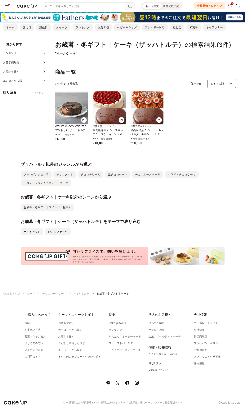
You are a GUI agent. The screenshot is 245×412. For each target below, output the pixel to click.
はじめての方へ (33, 343)
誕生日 (43, 27)
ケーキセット (32, 231)
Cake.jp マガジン (158, 369)
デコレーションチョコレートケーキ (46, 182)
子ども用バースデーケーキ (125, 349)
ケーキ (31, 293)
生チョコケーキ (117, 174)
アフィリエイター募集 (207, 356)
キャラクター (214, 27)
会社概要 (199, 329)
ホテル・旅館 (157, 329)
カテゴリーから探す (70, 329)
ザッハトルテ (82, 293)
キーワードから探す (70, 349)
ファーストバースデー (122, 343)
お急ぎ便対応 (66, 323)
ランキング (83, 27)
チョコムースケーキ (147, 174)
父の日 (27, 27)
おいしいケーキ (58, 231)
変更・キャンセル (35, 336)
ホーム (10, 27)
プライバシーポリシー (207, 343)
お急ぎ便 (103, 27)
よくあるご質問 (33, 349)
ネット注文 (152, 6)
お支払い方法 (32, 329)
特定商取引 (200, 336)
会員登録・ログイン (209, 5)
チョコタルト (64, 174)
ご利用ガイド (32, 356)
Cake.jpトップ (11, 293)
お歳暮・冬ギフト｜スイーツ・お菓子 (47, 207)
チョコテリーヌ (90, 174)
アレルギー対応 (155, 27)
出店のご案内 (157, 323)
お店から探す (66, 336)
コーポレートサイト (206, 323)
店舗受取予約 (171, 6)
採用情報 (199, 363)
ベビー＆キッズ (127, 27)
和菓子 (193, 27)
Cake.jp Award (117, 323)
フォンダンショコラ (36, 174)
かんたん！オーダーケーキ (125, 336)
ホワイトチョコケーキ (182, 174)
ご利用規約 (200, 349)
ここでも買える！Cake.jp (163, 354)
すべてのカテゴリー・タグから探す (79, 356)
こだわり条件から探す (71, 343)
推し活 (177, 27)
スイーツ (61, 27)
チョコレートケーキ (54, 293)
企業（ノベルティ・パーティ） (167, 336)
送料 (27, 323)
